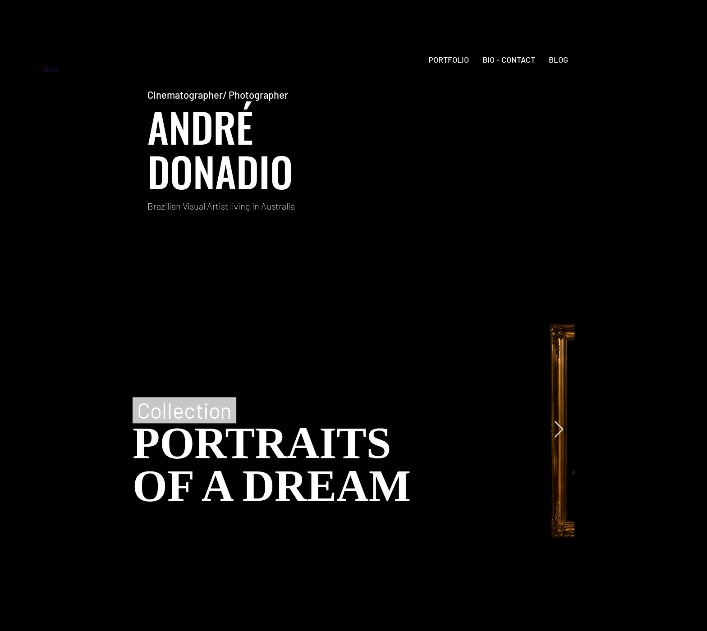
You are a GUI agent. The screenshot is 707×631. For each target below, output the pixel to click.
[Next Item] (559, 430)
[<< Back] (67, 71)
